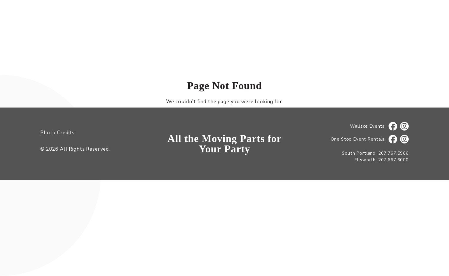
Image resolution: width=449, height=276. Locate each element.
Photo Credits (57, 132)
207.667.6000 (393, 160)
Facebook (393, 126)
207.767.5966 (393, 153)
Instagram (404, 126)
